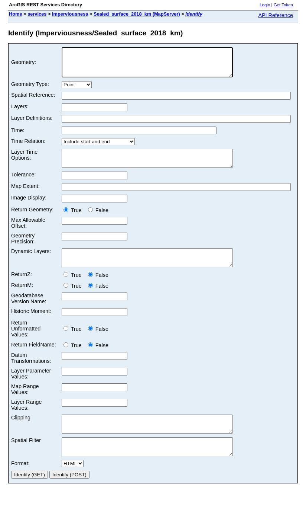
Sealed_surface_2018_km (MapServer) (137, 14)
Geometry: (23, 65)
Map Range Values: (25, 401)
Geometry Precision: (23, 247)
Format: (20, 482)
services (36, 14)
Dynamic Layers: (31, 260)
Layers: (20, 112)
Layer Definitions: (31, 124)
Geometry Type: (30, 90)
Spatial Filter (26, 456)
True (74, 219)
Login (265, 5)
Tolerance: (23, 183)
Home (15, 14)
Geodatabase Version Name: (28, 311)
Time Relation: (28, 147)
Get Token (283, 5)
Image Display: (28, 207)
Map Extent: (25, 195)
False (98, 219)
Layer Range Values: (26, 417)
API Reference (275, 15)
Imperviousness (70, 14)
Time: (17, 136)
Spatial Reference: (33, 100)
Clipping (20, 430)
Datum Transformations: (31, 370)
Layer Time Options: (24, 160)
